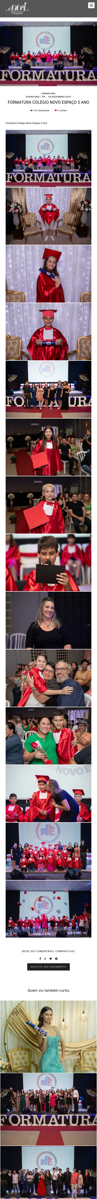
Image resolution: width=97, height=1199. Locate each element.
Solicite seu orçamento (48, 967)
